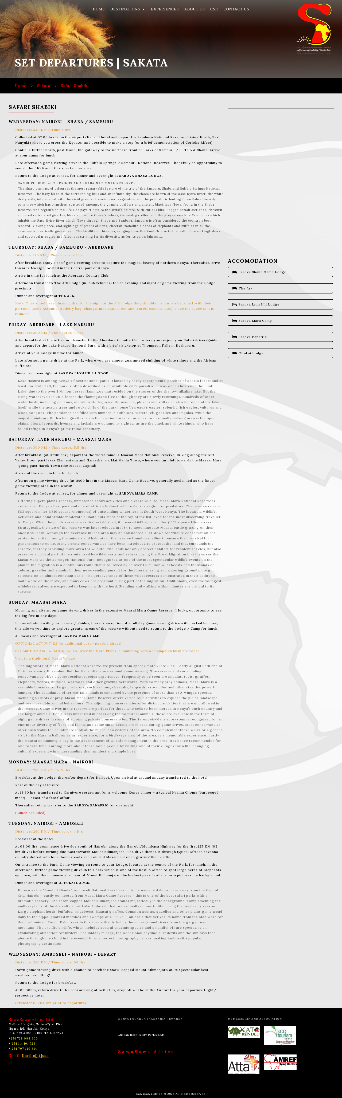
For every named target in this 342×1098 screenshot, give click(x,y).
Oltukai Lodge (248, 353)
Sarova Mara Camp (252, 321)
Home (20, 85)
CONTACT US (236, 9)
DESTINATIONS (128, 9)
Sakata (43, 85)
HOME (99, 9)
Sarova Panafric (249, 337)
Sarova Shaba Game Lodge (259, 272)
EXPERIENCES (165, 9)
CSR (214, 9)
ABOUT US (194, 9)
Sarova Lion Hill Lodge (255, 304)
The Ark (242, 288)
